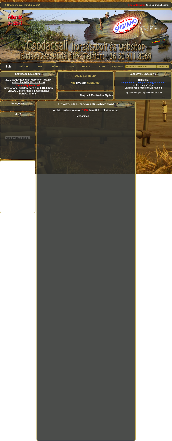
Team (39, 66)
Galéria (86, 66)
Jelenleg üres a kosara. (148, 5)
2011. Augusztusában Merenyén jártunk (28, 79)
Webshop (23, 66)
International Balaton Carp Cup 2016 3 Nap (28, 88)
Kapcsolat (118, 66)
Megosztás (83, 116)
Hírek (55, 66)
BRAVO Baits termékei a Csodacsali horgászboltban (28, 92)
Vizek (102, 66)
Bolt (8, 66)
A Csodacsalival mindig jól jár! (22, 5)
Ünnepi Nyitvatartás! (28, 85)
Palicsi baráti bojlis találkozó (28, 82)
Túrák (70, 66)
